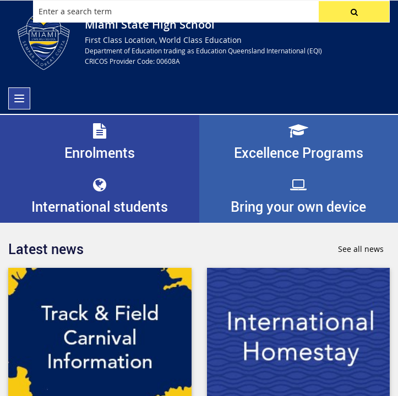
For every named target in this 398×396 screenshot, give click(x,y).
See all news (361, 249)
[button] (354, 12)
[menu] (19, 98)
